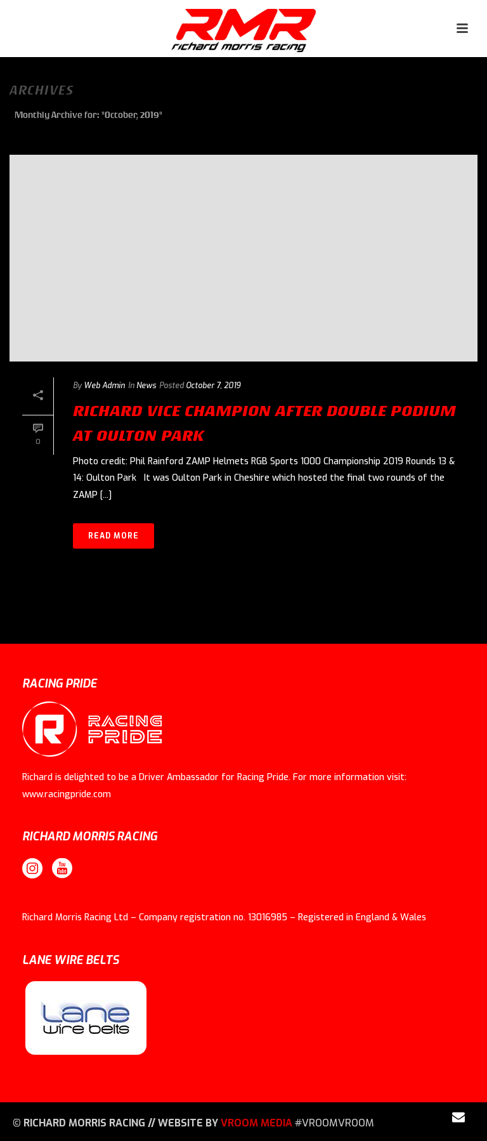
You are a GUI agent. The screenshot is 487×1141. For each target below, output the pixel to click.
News (146, 386)
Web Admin (104, 386)
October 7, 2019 (213, 386)
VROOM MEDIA (256, 1123)
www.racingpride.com (66, 794)
